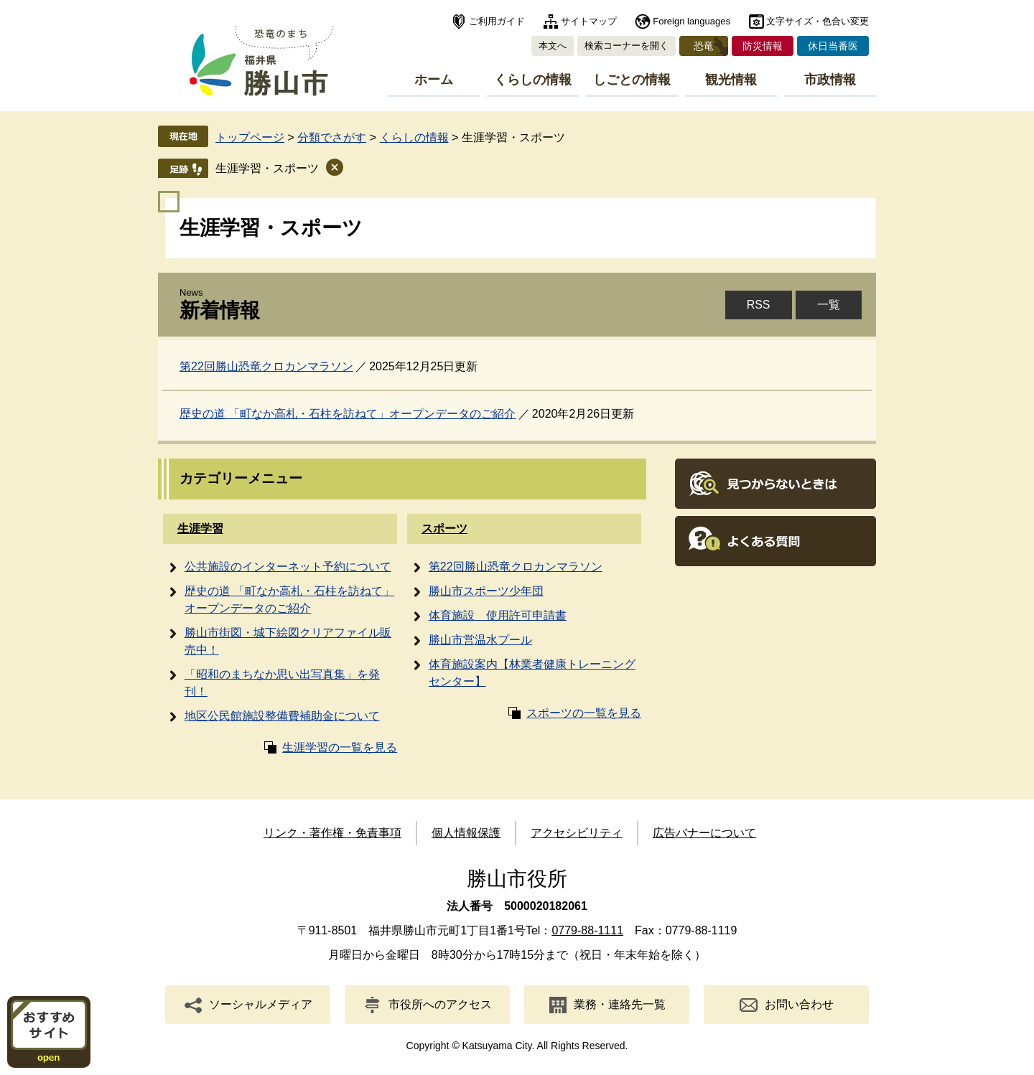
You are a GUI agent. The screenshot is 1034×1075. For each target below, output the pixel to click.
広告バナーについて (704, 833)
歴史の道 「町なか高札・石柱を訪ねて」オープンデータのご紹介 (348, 414)
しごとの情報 (632, 79)
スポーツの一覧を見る (583, 713)
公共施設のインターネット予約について (288, 566)
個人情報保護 (466, 833)
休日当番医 (833, 46)
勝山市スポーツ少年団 (486, 591)
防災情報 (762, 46)
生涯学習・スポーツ (267, 168)
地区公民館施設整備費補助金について (282, 716)
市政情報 (830, 79)
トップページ (249, 137)
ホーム (433, 79)
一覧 (828, 305)
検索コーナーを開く (626, 45)
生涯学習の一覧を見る (339, 747)
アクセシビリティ (577, 833)
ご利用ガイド (497, 21)
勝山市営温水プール (480, 640)
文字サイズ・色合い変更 (817, 21)
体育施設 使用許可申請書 (498, 615)
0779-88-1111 (587, 930)
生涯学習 (200, 528)
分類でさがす (331, 137)
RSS (758, 305)
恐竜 (704, 46)
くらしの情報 (533, 79)
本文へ (553, 45)
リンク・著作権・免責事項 (332, 833)
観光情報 (731, 79)
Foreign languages (691, 21)
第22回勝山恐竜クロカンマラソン (266, 366)
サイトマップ (589, 21)
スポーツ (444, 528)
